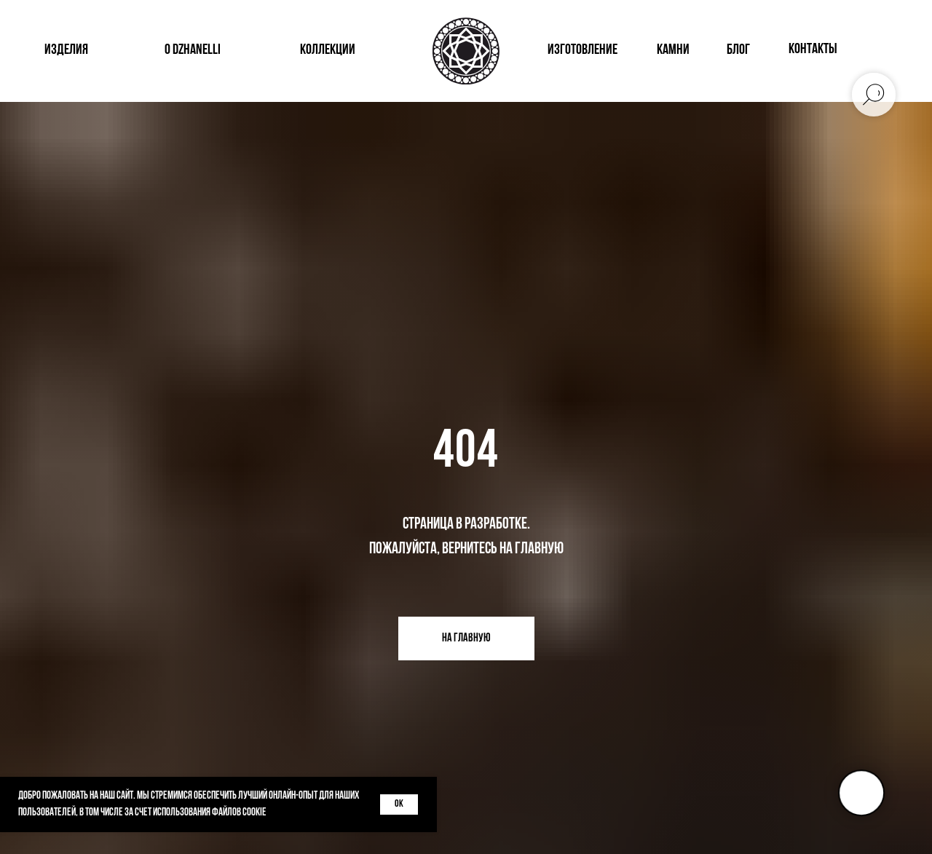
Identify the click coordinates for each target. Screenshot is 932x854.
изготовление (582, 50)
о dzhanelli (193, 50)
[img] (870, 50)
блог (738, 50)
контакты (813, 49)
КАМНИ (673, 50)
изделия (66, 50)
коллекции (327, 50)
